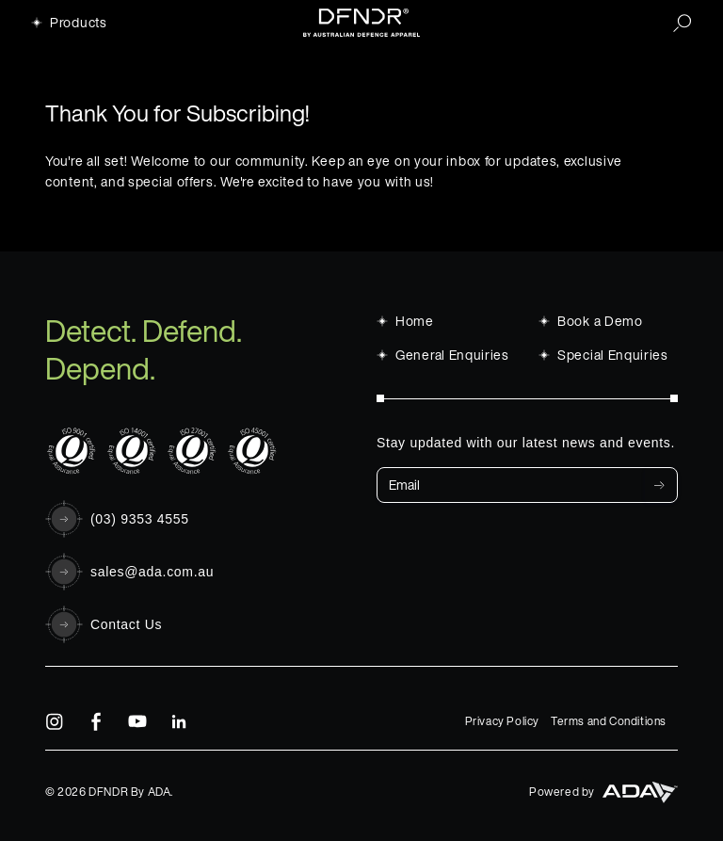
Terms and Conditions (609, 721)
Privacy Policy (502, 721)
